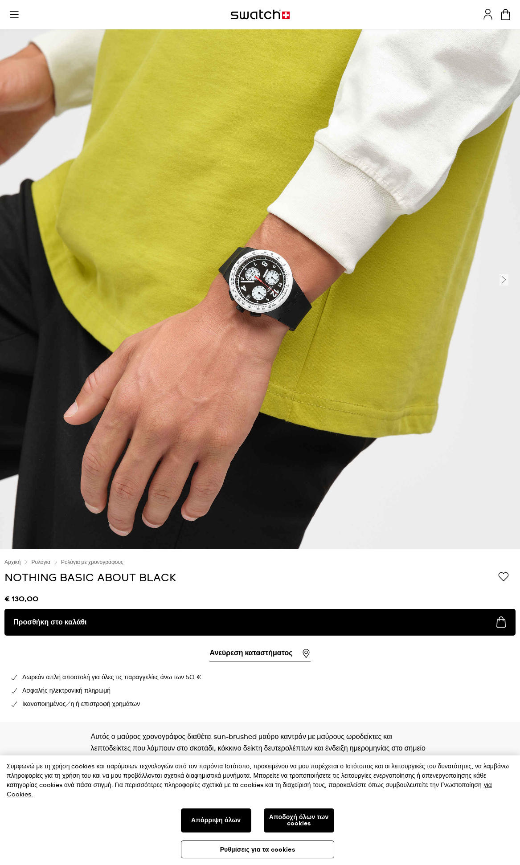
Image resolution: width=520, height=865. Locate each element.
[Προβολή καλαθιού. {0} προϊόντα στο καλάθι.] (505, 14)
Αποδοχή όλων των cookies (299, 820)
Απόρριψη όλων (216, 820)
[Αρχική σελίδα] (260, 14)
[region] (260, 635)
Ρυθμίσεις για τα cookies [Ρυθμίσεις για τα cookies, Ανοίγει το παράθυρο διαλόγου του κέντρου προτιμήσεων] (257, 850)
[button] (14, 14)
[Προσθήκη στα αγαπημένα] (503, 577)
